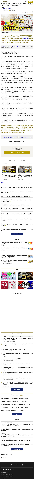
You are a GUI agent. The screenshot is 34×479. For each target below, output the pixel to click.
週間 (21, 336)
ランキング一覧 (17, 389)
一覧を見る (17, 414)
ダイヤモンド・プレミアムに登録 (17, 152)
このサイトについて (4, 472)
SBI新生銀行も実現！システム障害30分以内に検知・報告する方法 (14, 398)
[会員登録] (30, 2)
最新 (5, 336)
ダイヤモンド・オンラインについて (7, 469)
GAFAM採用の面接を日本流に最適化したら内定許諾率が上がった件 (15, 404)
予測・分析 (5, 8)
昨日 (13, 336)
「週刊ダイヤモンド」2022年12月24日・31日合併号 (10, 46)
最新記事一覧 (17, 449)
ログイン (25, 1)
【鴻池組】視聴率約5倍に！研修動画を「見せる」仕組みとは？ (13, 410)
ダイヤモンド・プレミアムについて (6, 474)
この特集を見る (17, 233)
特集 (1, 8)
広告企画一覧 (3, 457)
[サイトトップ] (4, 1)
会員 (29, 336)
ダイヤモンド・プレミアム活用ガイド (7, 476)
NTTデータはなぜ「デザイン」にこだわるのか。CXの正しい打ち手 (14, 407)
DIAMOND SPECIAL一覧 (6, 454)
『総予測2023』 (25, 38)
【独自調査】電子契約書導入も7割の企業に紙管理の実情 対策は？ (14, 401)
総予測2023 (10, 8)
